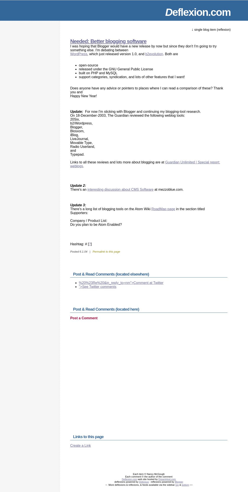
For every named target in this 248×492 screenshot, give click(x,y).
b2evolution (154, 54)
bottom (185, 485)
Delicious (144, 482)
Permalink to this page (106, 251)
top (177, 485)
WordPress (78, 54)
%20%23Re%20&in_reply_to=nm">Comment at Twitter (121, 283)
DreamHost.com (167, 479)
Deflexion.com (129, 479)
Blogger (179, 482)
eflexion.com (198, 12)
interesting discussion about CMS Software (121, 189)
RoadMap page (163, 209)
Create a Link (80, 445)
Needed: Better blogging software (108, 41)
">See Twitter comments (97, 287)
